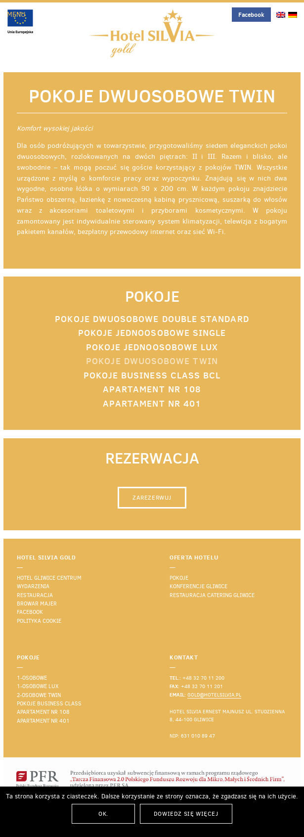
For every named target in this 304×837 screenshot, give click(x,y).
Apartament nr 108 (152, 389)
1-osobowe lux (37, 686)
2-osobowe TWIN (39, 695)
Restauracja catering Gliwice (212, 595)
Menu (16, 14)
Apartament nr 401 (152, 403)
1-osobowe (32, 678)
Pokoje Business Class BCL (152, 375)
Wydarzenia (33, 586)
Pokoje (179, 578)
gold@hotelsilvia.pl (214, 695)
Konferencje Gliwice (198, 586)
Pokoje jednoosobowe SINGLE (152, 332)
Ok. (103, 814)
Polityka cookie (39, 621)
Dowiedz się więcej (186, 814)
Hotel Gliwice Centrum (49, 578)
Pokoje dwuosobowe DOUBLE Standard (152, 319)
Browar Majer (37, 603)
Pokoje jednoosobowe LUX (152, 347)
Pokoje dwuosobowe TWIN (152, 361)
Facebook (251, 15)
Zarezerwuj (152, 498)
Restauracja (35, 595)
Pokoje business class (49, 703)
